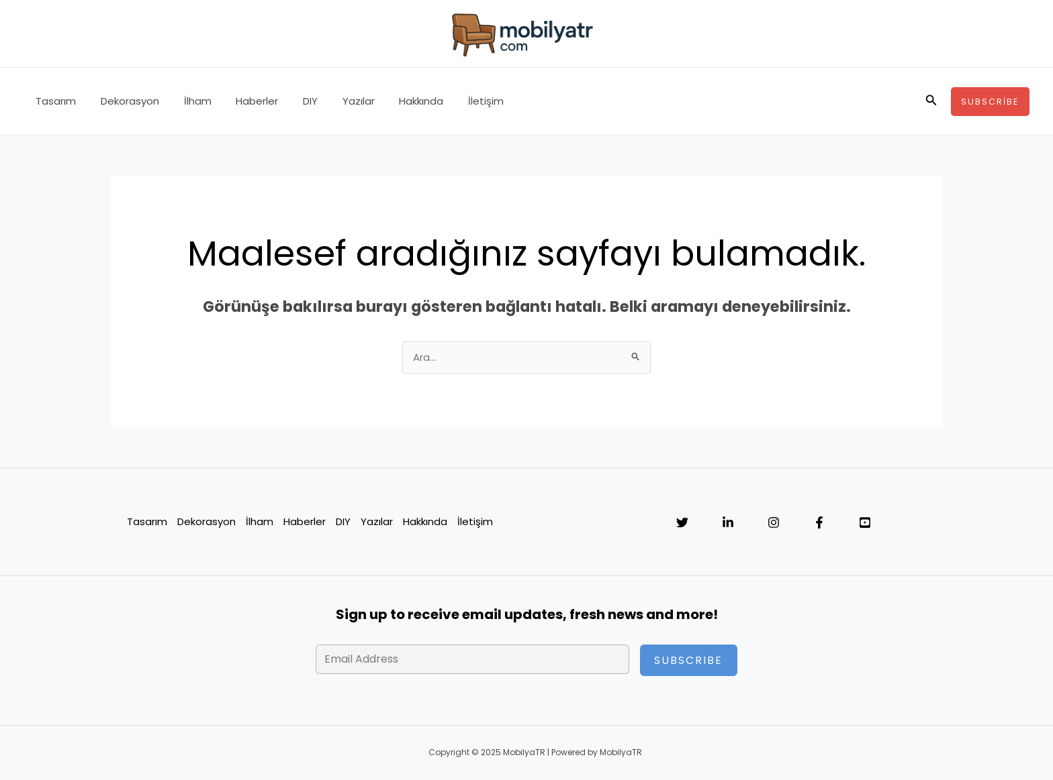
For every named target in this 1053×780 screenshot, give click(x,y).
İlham (186, 101)
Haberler (241, 101)
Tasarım (54, 101)
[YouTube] (865, 523)
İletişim (452, 101)
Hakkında (392, 101)
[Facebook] (819, 523)
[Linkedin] (728, 523)
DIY (290, 101)
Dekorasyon (123, 101)
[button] (931, 101)
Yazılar (334, 101)
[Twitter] (682, 523)
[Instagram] (774, 523)
